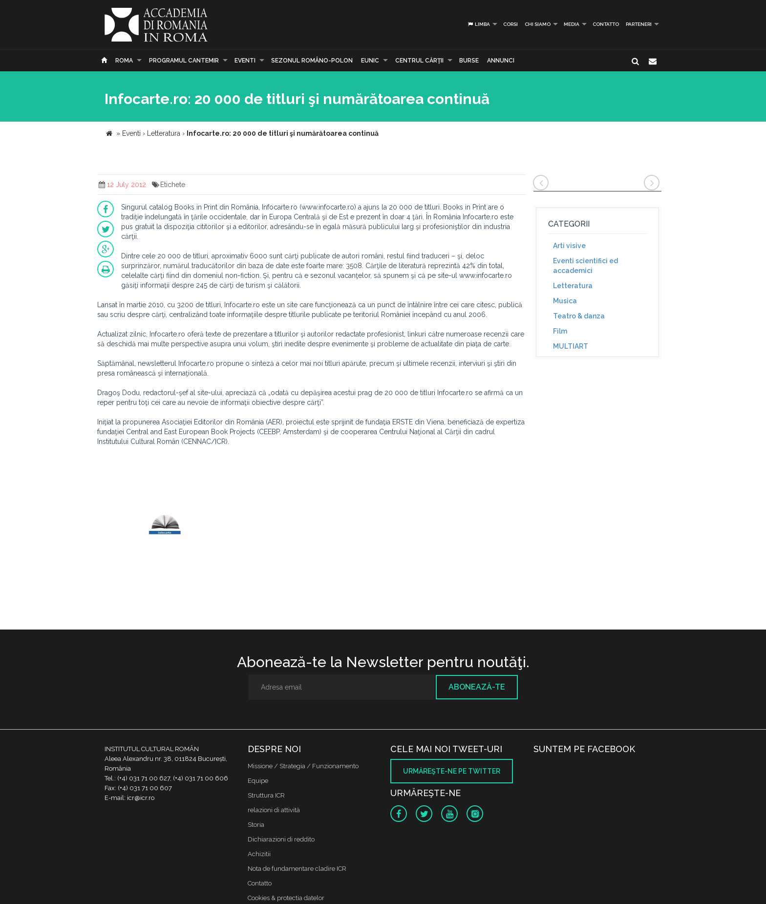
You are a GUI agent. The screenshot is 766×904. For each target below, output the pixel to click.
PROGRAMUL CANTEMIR (184, 60)
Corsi (510, 24)
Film (560, 331)
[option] (165, 522)
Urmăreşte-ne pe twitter (451, 771)
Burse (469, 60)
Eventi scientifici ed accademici (585, 265)
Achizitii (259, 854)
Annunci (500, 60)
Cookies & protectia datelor (286, 898)
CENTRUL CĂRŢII (419, 60)
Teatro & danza (579, 316)
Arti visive (569, 246)
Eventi (244, 60)
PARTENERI (639, 24)
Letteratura (573, 286)
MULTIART (570, 346)
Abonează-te (476, 687)
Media (571, 24)
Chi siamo (538, 24)
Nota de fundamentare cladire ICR (297, 868)
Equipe (258, 780)
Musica (565, 301)
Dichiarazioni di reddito (281, 839)
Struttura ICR (266, 795)
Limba (478, 24)
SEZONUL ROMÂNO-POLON (312, 60)
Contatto (606, 24)
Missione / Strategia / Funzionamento (303, 766)
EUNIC (370, 60)
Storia (256, 824)
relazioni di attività (274, 810)
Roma (124, 60)
